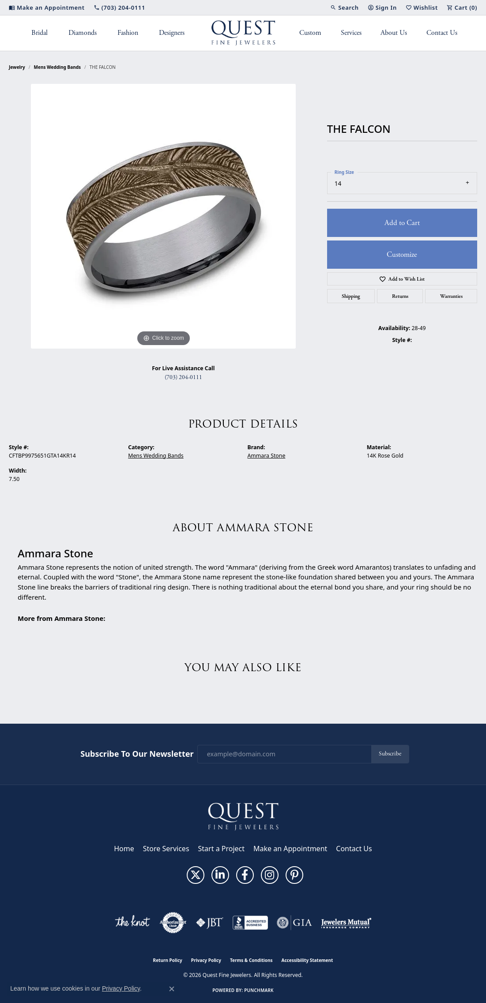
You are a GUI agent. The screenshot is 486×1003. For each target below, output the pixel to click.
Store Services (166, 848)
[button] (344, 7)
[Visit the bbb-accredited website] (250, 923)
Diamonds (82, 33)
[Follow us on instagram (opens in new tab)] (270, 875)
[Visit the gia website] (294, 923)
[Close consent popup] (171, 989)
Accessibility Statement (307, 960)
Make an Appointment (290, 848)
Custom (310, 33)
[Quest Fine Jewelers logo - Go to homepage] (243, 33)
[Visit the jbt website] (210, 923)
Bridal (39, 33)
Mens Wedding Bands (57, 67)
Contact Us (441, 33)
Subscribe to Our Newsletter (136, 754)
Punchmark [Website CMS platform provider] (259, 990)
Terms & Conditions (251, 960)
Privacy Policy (206, 960)
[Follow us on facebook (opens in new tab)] (245, 875)
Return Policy (167, 960)
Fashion (127, 33)
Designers (172, 33)
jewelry (17, 67)
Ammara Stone (267, 455)
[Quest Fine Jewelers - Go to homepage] (243, 816)
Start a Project (221, 848)
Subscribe (390, 754)
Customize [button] (402, 254)
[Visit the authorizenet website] (173, 923)
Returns (400, 296)
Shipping (351, 296)
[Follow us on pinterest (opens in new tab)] (294, 875)
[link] (47, 7)
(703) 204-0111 (183, 377)
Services (351, 33)
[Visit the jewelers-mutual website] (346, 923)
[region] (163, 216)
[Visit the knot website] (132, 923)
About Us (394, 33)
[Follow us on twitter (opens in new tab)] (195, 875)
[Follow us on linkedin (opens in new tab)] (220, 875)
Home (124, 848)
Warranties (451, 296)
